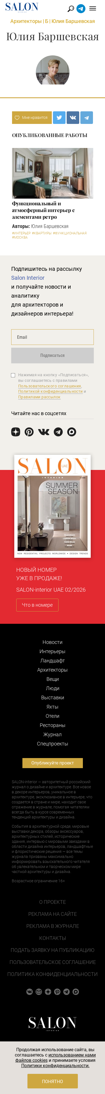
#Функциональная (70, 233)
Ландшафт (52, 661)
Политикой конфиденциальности (50, 391)
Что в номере (37, 605)
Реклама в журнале (52, 926)
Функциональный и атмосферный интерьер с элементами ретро (43, 210)
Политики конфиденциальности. (55, 1065)
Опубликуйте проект (52, 763)
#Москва (20, 237)
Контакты (52, 938)
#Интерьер (21, 233)
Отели (52, 716)
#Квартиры (42, 233)
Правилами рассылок (39, 397)
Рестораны (53, 725)
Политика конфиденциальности (52, 974)
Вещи (52, 679)
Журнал (52, 734)
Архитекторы (26, 21)
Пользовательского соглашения (49, 386)
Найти (71, 9)
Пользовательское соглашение (53, 962)
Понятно (52, 1081)
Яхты (52, 707)
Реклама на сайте (52, 914)
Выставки (52, 697)
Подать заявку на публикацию (52, 950)
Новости (52, 642)
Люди (52, 688)
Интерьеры (52, 651)
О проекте (52, 902)
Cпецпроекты (52, 744)
